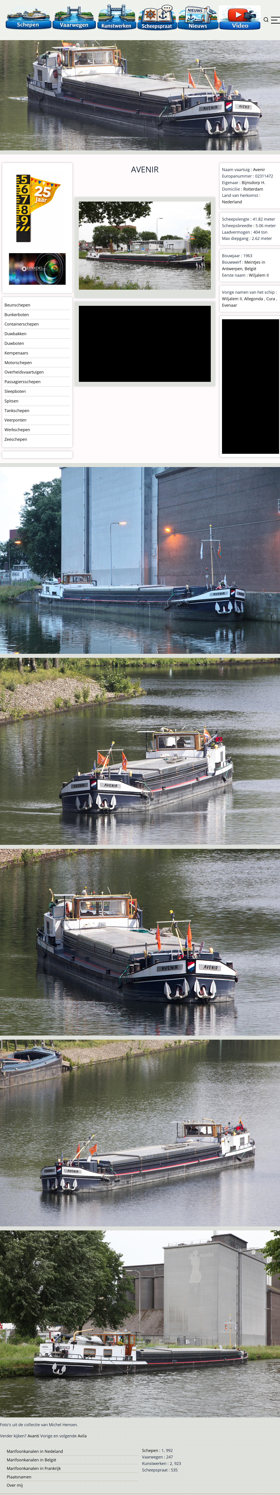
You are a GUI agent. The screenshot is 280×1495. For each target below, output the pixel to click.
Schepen (150, 1450)
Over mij (15, 1485)
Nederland (232, 201)
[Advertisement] (143, 344)
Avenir (259, 169)
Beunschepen (17, 305)
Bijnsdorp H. (253, 182)
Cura (270, 298)
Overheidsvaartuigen (24, 372)
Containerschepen (21, 324)
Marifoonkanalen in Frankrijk (34, 1468)
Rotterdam (253, 189)
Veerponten (15, 420)
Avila (82, 1436)
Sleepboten (15, 391)
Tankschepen (16, 410)
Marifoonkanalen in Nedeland (35, 1451)
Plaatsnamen (19, 1477)
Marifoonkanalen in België (31, 1459)
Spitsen (11, 401)
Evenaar (229, 305)
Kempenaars (16, 353)
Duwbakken (15, 333)
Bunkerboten (16, 314)
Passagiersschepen (22, 381)
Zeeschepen (15, 439)
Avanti (33, 1436)
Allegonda (253, 298)
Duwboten (14, 343)
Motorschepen (18, 362)
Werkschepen (17, 429)
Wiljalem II (259, 275)
